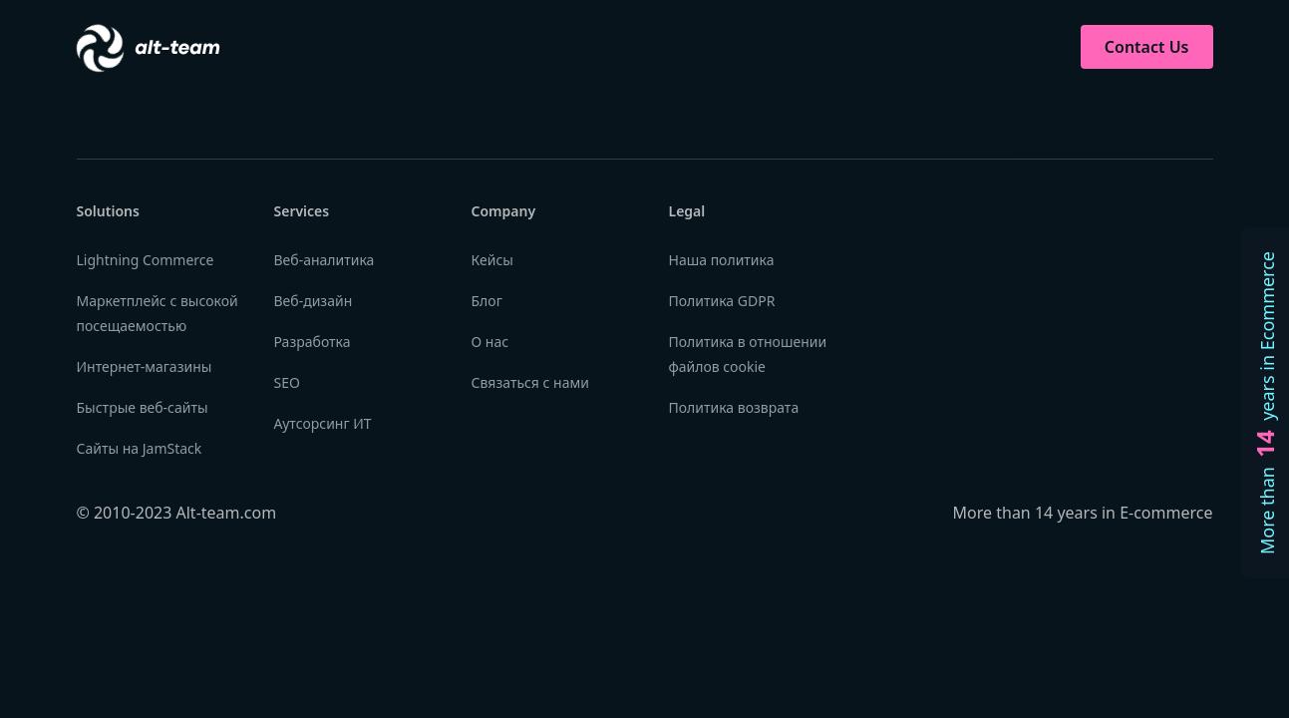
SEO (287, 382)
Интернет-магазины (144, 366)
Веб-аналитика (324, 259)
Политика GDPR (722, 300)
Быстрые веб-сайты (142, 407)
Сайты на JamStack (139, 448)
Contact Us (1147, 47)
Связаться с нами (530, 382)
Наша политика (722, 259)
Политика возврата (734, 407)
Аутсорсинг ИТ (323, 423)
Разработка (312, 341)
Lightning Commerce (145, 259)
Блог (487, 300)
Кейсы (492, 259)
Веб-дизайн (313, 300)
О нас (490, 341)
